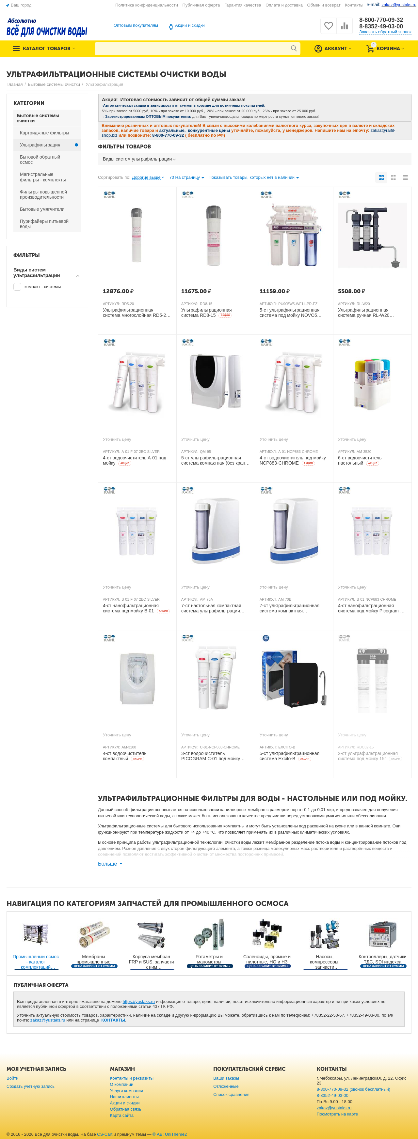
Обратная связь (125, 1109)
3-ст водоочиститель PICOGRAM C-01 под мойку (210, 756)
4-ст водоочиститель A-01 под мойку (134, 460)
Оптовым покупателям (136, 25)
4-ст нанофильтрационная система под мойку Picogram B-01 (371, 608)
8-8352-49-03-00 (381, 26)
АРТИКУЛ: (111, 304)
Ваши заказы (226, 1078)
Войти (12, 1078)
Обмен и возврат (324, 5)
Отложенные (226, 1086)
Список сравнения (231, 1094)
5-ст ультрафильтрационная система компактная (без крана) (215, 460)
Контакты (354, 5)
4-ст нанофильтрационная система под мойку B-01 (136, 608)
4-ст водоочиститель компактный (124, 756)
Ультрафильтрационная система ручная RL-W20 (364, 312)
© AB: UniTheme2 (170, 1134)
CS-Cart (104, 1134)
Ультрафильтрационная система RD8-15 (206, 312)
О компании (122, 1084)
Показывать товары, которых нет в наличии (254, 178)
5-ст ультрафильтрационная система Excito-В (289, 756)
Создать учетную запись (31, 1086)
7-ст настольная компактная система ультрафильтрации (211, 608)
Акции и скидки (190, 25)
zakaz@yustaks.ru (47, 1020)
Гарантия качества (242, 5)
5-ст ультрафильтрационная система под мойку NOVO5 (289, 312)
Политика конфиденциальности (146, 5)
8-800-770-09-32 (381, 20)
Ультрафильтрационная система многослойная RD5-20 (136, 312)
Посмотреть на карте (337, 1114)
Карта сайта (122, 1115)
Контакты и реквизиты (132, 1078)
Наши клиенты (124, 1096)
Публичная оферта (201, 5)
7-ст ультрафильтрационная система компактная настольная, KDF (289, 608)
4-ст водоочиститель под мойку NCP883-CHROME (293, 460)
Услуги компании (126, 1090)
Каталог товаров (47, 48)
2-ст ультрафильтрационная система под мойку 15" (370, 756)
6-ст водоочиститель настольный (359, 460)
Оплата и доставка (284, 5)
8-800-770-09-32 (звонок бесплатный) (353, 1089)
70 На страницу (186, 178)
